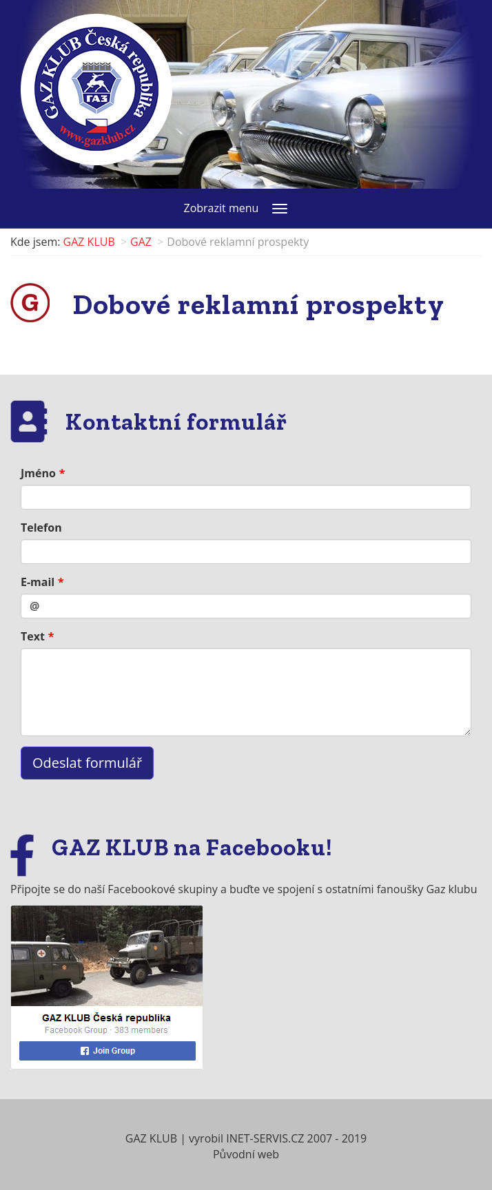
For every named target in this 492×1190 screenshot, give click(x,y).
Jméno (38, 473)
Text (33, 636)
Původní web (246, 1154)
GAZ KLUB (89, 241)
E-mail (37, 581)
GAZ (141, 241)
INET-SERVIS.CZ (265, 1138)
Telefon (41, 527)
